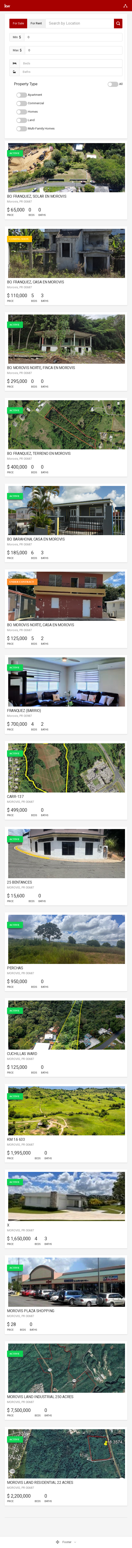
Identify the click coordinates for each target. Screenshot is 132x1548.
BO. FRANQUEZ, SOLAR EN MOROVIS (36, 196)
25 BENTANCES (19, 882)
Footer (64, 1542)
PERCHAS (15, 968)
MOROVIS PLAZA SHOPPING (30, 1311)
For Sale (18, 23)
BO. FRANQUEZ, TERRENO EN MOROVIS (39, 453)
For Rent (36, 23)
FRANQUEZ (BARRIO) (24, 710)
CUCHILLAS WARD (22, 1054)
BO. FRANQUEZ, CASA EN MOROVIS (35, 282)
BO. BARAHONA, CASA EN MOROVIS (36, 539)
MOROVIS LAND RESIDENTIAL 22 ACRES (40, 1482)
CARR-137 (15, 796)
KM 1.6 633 (16, 1139)
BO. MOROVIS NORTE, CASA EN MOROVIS (40, 625)
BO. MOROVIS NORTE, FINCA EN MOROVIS (41, 368)
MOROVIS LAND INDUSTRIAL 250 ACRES (40, 1397)
